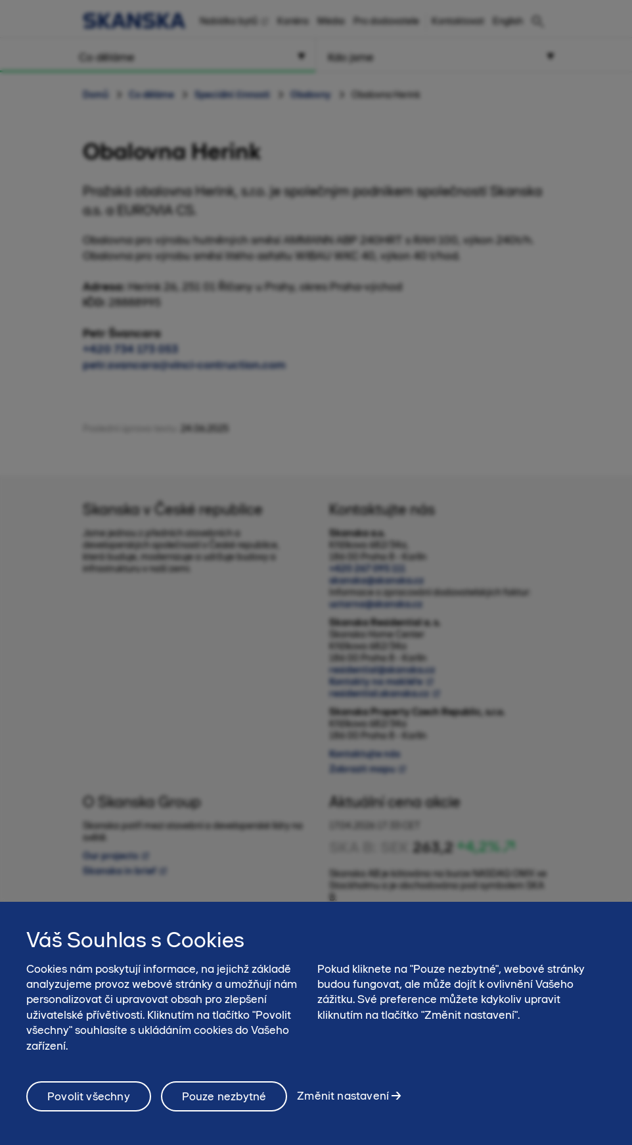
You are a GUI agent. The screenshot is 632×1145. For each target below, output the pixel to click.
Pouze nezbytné (224, 1096)
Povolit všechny (88, 1096)
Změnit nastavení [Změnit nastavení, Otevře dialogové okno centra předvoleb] (343, 1095)
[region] (316, 1023)
